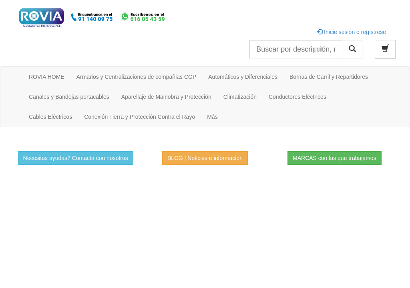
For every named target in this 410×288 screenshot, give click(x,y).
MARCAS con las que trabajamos (334, 158)
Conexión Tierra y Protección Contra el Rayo (139, 117)
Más (212, 117)
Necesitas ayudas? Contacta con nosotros (75, 158)
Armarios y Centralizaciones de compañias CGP (136, 77)
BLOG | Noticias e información (205, 158)
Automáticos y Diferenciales (242, 77)
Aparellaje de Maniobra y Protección (166, 97)
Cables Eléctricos (50, 117)
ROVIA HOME (46, 77)
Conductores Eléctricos (297, 97)
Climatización (240, 97)
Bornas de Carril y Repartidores (328, 77)
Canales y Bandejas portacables (69, 97)
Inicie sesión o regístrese (351, 32)
